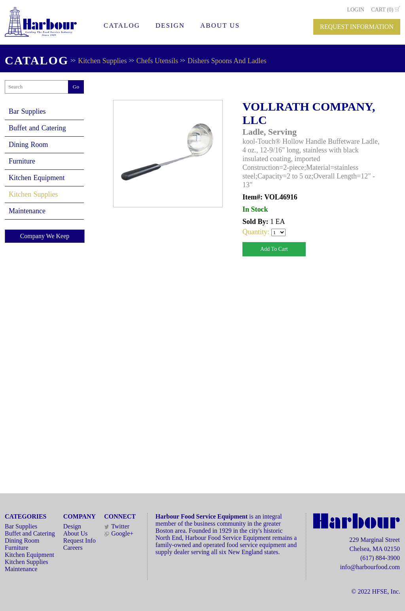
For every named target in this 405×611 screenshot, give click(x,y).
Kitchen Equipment (36, 178)
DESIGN (170, 25)
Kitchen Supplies (102, 61)
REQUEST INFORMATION (357, 26)
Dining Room (28, 145)
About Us (75, 533)
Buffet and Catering (37, 128)
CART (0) (382, 10)
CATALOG (122, 25)
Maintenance (27, 211)
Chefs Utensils (157, 61)
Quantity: (256, 232)
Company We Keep (45, 236)
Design (72, 526)
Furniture (22, 161)
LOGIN (355, 10)
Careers (73, 547)
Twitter (116, 526)
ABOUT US (220, 25)
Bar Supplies (27, 111)
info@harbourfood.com (370, 567)
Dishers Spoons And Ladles (227, 61)
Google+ (118, 533)
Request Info (79, 540)
